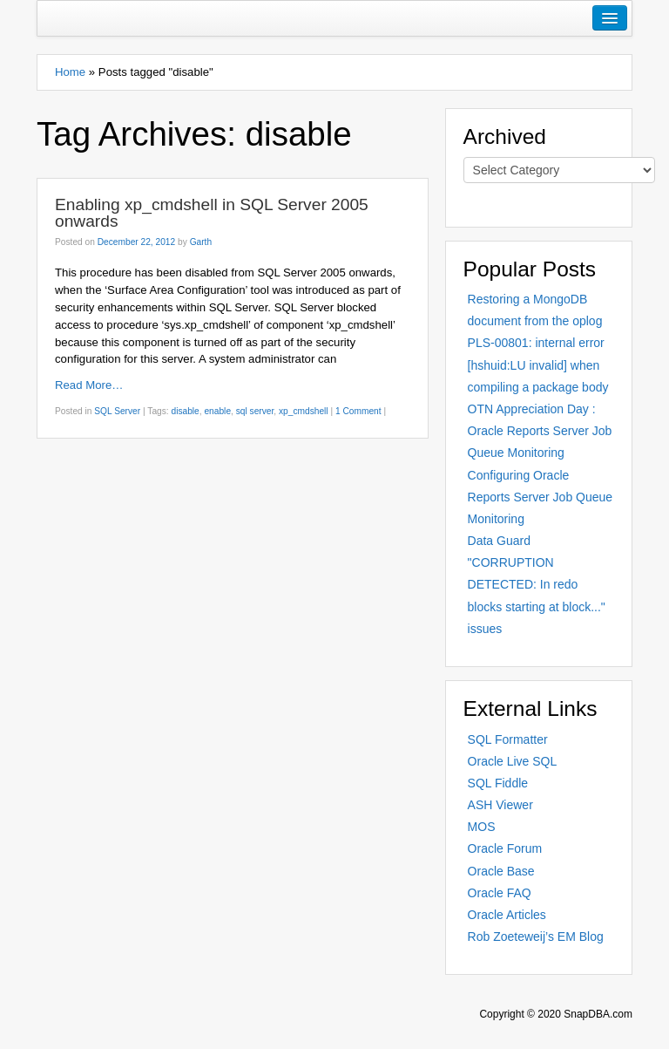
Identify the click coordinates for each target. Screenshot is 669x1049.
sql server (255, 411)
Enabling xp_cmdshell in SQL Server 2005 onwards (211, 212)
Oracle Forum (505, 848)
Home (70, 71)
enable (217, 411)
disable (185, 411)
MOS (482, 827)
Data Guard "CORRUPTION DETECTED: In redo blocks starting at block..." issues (536, 585)
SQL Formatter (508, 739)
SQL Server (117, 411)
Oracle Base (501, 871)
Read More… (89, 385)
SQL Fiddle (498, 783)
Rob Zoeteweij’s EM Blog (536, 936)
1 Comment (358, 411)
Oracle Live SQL (513, 761)
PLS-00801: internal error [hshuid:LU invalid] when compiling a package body (538, 364)
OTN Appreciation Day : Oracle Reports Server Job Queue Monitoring (540, 431)
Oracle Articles (507, 915)
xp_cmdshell (303, 411)
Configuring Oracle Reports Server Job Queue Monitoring (540, 497)
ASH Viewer (500, 805)
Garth (201, 242)
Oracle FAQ (499, 893)
